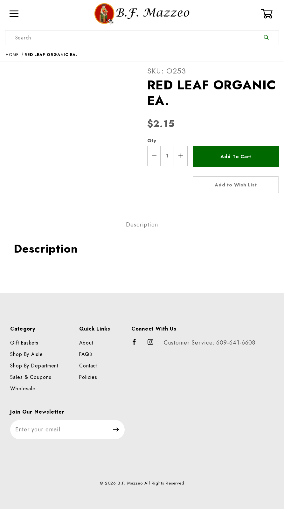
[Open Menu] (14, 13)
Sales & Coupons (31, 377)
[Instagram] (153, 345)
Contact (88, 365)
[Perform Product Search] (266, 38)
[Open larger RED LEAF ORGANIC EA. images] (71, 132)
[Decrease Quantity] (154, 156)
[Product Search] (129, 38)
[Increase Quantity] (180, 156)
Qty (152, 140)
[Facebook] (137, 345)
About (86, 342)
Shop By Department (34, 365)
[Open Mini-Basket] (270, 13)
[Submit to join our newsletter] (116, 429)
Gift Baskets (24, 342)
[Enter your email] (59, 429)
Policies (88, 377)
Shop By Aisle (26, 354)
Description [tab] (142, 224)
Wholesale (23, 388)
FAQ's (86, 354)
